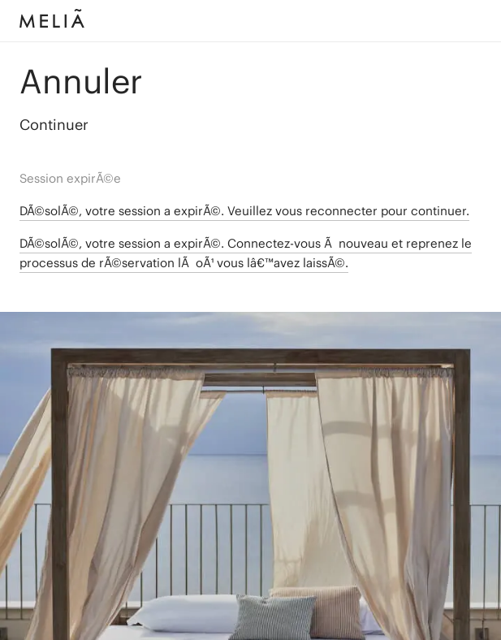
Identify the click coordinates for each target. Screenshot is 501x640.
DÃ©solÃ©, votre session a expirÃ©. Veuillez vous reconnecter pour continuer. (244, 210)
